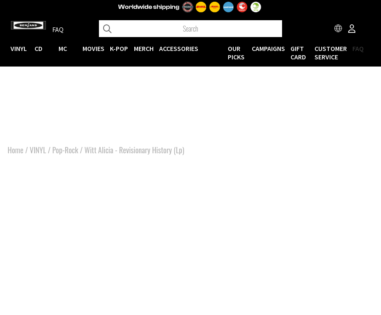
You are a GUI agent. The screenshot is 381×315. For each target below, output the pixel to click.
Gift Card (298, 52)
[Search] (190, 28)
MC (63, 48)
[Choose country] (338, 29)
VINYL (19, 48)
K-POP (119, 48)
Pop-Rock (65, 149)
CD (39, 48)
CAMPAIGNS (268, 48)
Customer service (330, 52)
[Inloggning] (352, 29)
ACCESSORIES (178, 48)
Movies (93, 48)
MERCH (144, 48)
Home (16, 149)
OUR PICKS (236, 52)
